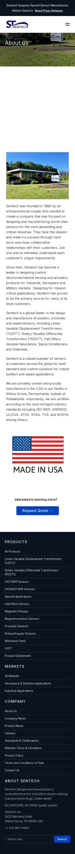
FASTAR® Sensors (17, 581)
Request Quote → (37, 510)
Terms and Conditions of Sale (24, 763)
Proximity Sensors (16, 626)
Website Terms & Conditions (23, 748)
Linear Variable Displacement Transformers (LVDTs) (33, 561)
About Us (11, 711)
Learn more (42, 798)
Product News (14, 725)
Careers (10, 733)
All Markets (12, 676)
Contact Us (12, 770)
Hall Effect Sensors (17, 604)
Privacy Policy (14, 755)
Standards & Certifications (22, 740)
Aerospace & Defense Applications (28, 683)
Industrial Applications (19, 690)
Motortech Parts (15, 641)
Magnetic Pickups (16, 611)
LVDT (8, 648)
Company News (15, 718)
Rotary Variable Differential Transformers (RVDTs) (31, 572)
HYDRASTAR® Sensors (20, 589)
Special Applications (18, 596)
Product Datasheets (18, 655)
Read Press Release (49, 10)
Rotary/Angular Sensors (20, 633)
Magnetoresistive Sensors (22, 618)
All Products (12, 551)
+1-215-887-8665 (17, 827)
